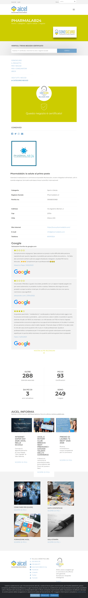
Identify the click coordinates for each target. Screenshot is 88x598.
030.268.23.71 (36, 564)
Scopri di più (20, 510)
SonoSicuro (16, 60)
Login (18, 2)
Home (13, 23)
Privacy (27, 593)
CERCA (66, 51)
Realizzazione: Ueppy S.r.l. (70, 592)
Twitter (34, 575)
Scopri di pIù (21, 462)
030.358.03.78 (36, 561)
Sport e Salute (32, 23)
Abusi (13, 71)
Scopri (58, 581)
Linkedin (35, 572)
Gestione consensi (70, 596)
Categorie (21, 23)
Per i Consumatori (19, 68)
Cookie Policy (22, 593)
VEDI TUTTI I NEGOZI (18, 78)
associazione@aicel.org (39, 567)
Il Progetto (16, 63)
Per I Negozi (16, 66)
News (57, 2)
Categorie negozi (20, 80)
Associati (13, 2)
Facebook (35, 570)
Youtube (34, 578)
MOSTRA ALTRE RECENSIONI (44, 352)
